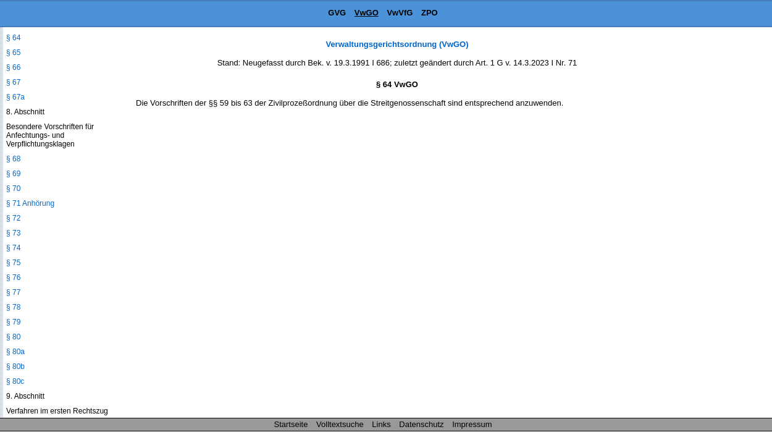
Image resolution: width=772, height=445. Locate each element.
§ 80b (15, 366)
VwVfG (400, 12)
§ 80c (15, 381)
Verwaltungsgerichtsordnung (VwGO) (396, 44)
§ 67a (15, 97)
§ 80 (13, 337)
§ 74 (13, 248)
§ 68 (13, 159)
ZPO (429, 12)
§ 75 (13, 262)
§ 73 (13, 233)
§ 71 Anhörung (30, 203)
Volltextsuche (340, 424)
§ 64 (13, 37)
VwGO (367, 12)
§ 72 (13, 218)
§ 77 (13, 292)
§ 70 (13, 188)
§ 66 (13, 67)
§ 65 (13, 52)
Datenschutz (421, 424)
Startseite (291, 424)
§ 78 (13, 307)
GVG (337, 12)
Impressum (472, 424)
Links (381, 424)
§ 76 (13, 277)
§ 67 (13, 82)
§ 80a (15, 351)
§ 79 (13, 322)
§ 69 (13, 173)
